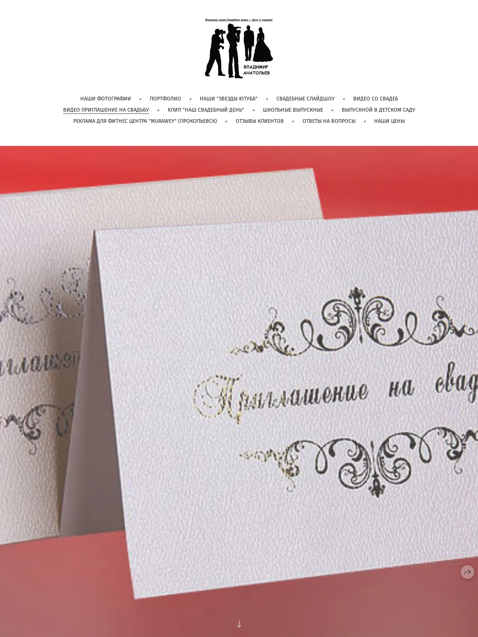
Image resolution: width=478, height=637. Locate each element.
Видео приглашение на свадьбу (106, 110)
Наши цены (389, 121)
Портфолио (165, 99)
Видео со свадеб (375, 99)
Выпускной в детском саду (378, 110)
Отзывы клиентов (260, 121)
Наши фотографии (105, 99)
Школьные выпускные (293, 110)
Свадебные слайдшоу (305, 99)
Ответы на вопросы (329, 121)
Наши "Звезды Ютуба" (229, 99)
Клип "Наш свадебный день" (206, 110)
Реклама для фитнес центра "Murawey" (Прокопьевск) (145, 121)
